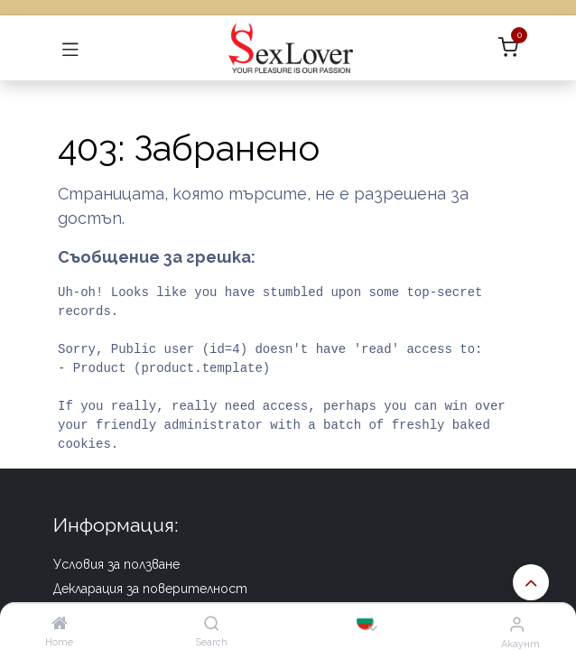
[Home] (59, 623)
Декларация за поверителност (150, 588)
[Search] (211, 623)
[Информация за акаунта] (516, 624)
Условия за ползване (116, 564)
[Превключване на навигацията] (70, 48)
